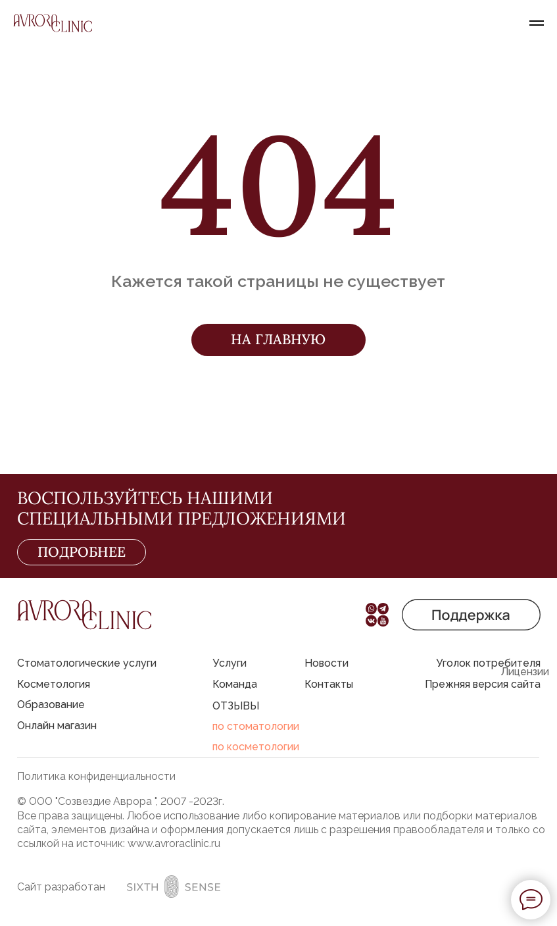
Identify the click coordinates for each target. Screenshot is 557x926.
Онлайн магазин (57, 725)
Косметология (53, 684)
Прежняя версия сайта (483, 684)
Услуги (229, 663)
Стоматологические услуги (87, 663)
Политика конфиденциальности (96, 776)
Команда (234, 684)
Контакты (328, 684)
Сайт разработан (61, 887)
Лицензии (525, 671)
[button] (471, 614)
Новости (326, 663)
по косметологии (255, 746)
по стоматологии (255, 726)
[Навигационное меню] (536, 23)
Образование (51, 704)
